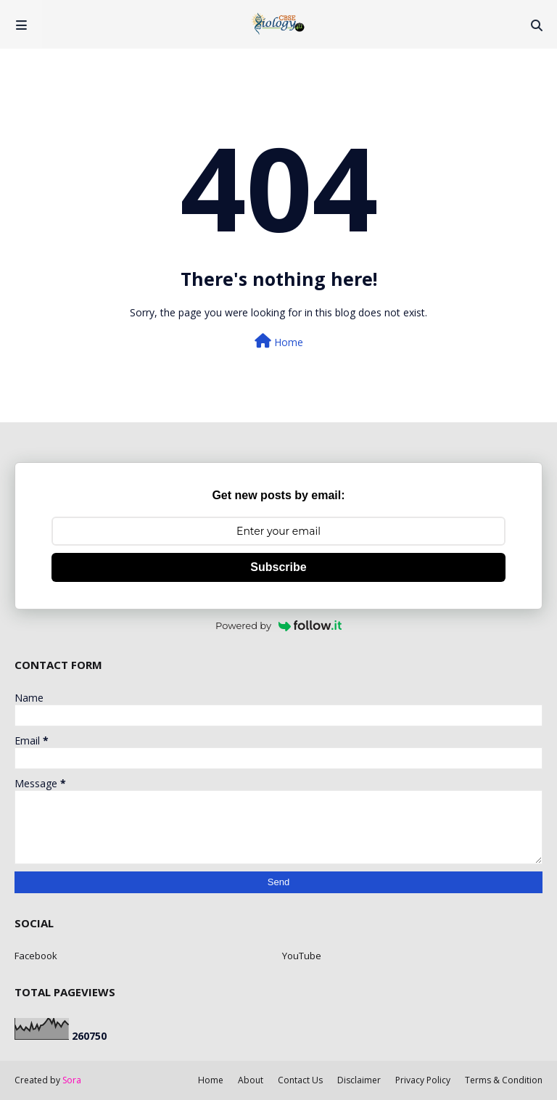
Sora (71, 1080)
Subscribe (278, 567)
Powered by (278, 625)
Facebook (36, 955)
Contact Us (300, 1080)
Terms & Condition (503, 1080)
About (250, 1080)
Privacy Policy (422, 1080)
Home (279, 341)
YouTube (301, 955)
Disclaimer (359, 1080)
